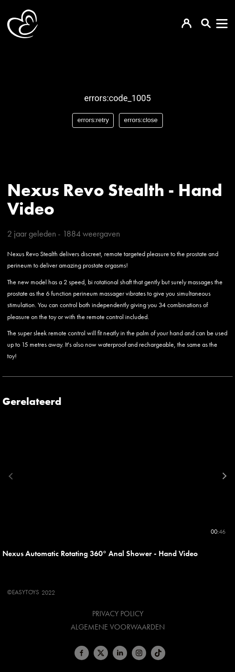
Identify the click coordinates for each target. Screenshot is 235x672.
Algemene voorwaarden (118, 627)
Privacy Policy (117, 614)
